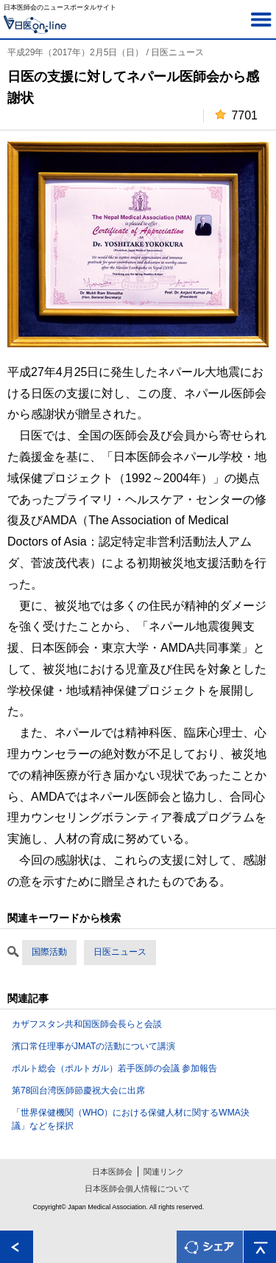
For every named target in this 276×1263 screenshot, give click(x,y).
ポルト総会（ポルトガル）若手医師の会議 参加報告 (114, 1068)
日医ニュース (119, 952)
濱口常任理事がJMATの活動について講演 (93, 1046)
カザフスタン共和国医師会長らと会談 (87, 1024)
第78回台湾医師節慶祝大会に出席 (78, 1090)
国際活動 (49, 952)
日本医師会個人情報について (137, 1188)
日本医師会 (112, 1171)
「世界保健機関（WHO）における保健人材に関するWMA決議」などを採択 (131, 1119)
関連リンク (164, 1171)
